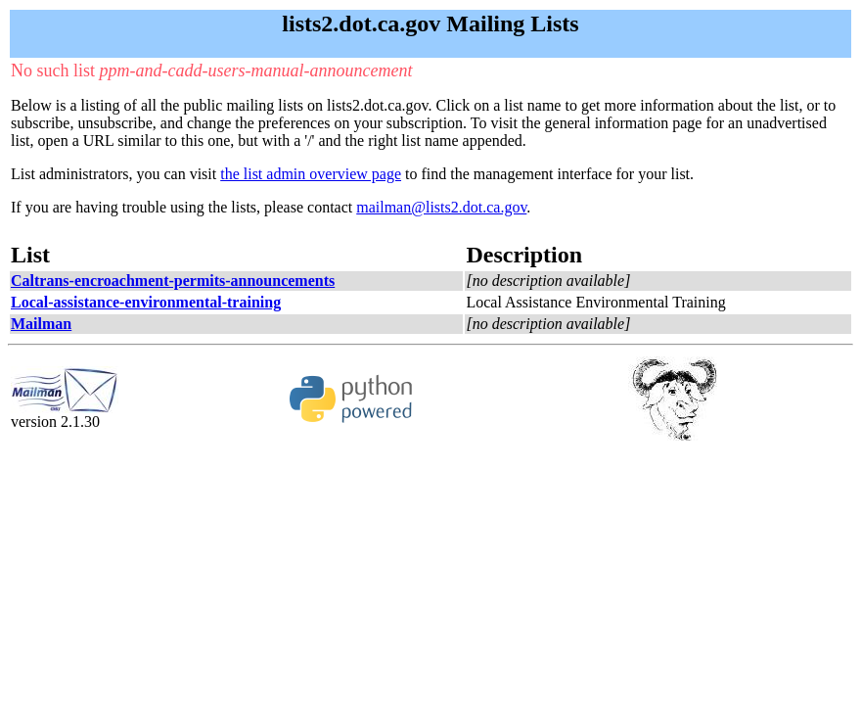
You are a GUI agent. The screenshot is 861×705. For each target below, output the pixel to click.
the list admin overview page (310, 173)
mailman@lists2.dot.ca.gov (441, 207)
